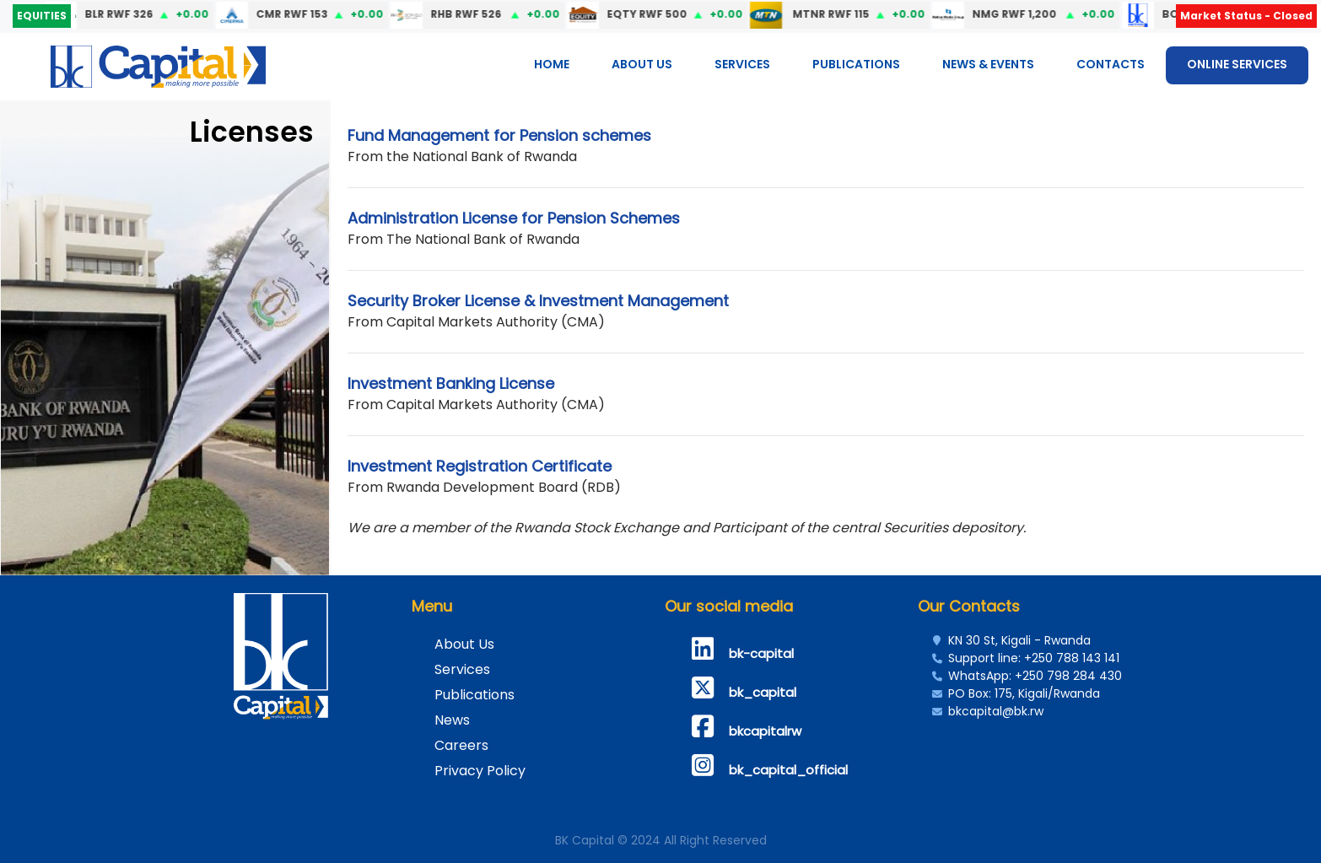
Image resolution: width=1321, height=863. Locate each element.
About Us (642, 64)
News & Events (988, 64)
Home (551, 64)
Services (742, 64)
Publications (856, 64)
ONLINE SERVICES (1237, 64)
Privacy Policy (480, 770)
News (452, 720)
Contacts (1110, 64)
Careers (461, 745)
